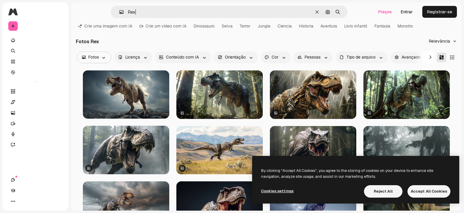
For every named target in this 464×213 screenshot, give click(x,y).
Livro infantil (355, 26)
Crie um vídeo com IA (162, 26)
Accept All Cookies (429, 191)
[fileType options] (362, 57)
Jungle (263, 26)
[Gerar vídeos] (35, 123)
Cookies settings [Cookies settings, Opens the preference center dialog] (277, 190)
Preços (385, 11)
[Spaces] (35, 102)
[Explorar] (35, 72)
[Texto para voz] (35, 134)
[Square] (452, 57)
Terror (245, 26)
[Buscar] (35, 51)
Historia (306, 26)
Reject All (383, 191)
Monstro (405, 26)
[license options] (133, 57)
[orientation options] (236, 57)
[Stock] (35, 61)
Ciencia (285, 26)
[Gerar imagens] (35, 112)
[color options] (276, 57)
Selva (227, 26)
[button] (119, 12)
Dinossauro (204, 26)
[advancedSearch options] (412, 57)
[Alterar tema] (34, 201)
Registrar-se (439, 11)
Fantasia (382, 26)
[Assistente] (35, 144)
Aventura (328, 26)
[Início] (35, 40)
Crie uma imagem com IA (105, 26)
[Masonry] (441, 57)
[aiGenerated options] (183, 57)
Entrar (407, 11)
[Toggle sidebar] (58, 12)
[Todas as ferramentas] (35, 91)
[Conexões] (13, 201)
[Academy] (23, 201)
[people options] (313, 57)
